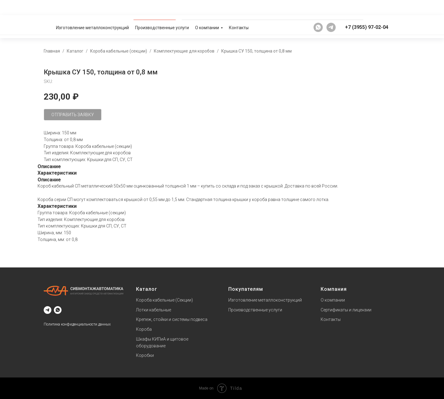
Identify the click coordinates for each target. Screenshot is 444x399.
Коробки (145, 355)
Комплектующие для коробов (184, 51)
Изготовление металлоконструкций (92, 7)
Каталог (75, 51)
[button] (380, 26)
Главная (52, 51)
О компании (207, 7)
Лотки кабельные (153, 309)
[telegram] (331, 7)
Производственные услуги (162, 7)
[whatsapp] (318, 7)
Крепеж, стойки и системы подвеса (171, 319)
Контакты (239, 7)
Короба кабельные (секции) (118, 51)
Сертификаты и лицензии (346, 309)
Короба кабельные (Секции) (164, 300)
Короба (144, 329)
